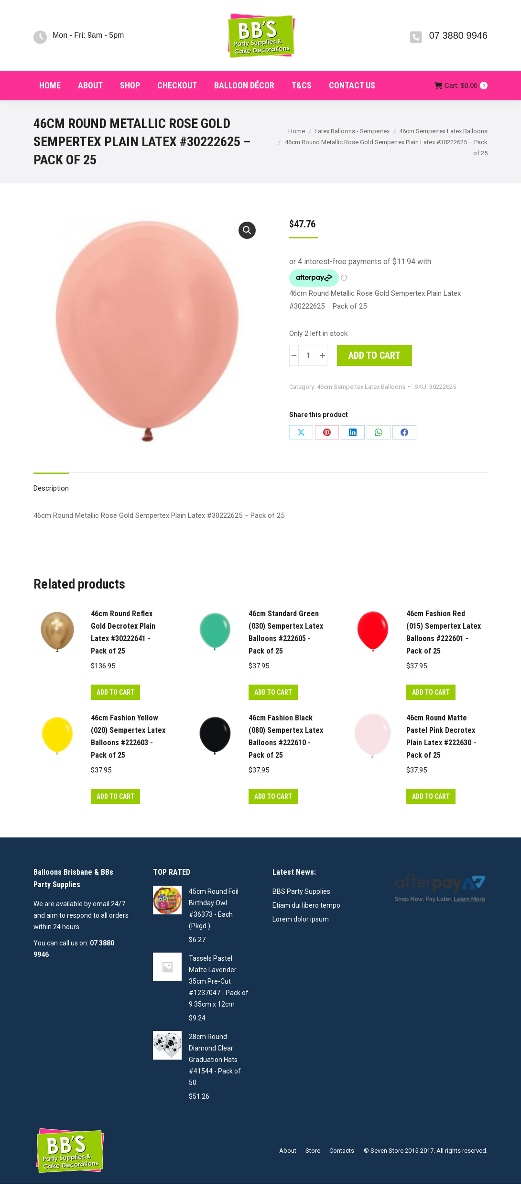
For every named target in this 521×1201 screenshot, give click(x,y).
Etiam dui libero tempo (306, 922)
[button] (247, 247)
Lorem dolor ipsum (300, 936)
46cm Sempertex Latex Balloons (361, 403)
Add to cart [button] (115, 709)
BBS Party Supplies (301, 908)
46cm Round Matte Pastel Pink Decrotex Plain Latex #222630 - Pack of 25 (441, 753)
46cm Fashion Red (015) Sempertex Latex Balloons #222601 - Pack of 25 (443, 649)
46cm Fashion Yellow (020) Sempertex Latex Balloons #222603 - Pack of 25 (128, 753)
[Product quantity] (308, 372)
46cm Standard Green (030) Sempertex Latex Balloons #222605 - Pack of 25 (286, 649)
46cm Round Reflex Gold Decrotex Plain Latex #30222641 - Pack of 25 (123, 649)
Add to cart (374, 372)
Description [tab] (51, 505)
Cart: (461, 102)
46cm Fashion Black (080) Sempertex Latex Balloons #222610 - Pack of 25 (286, 753)
